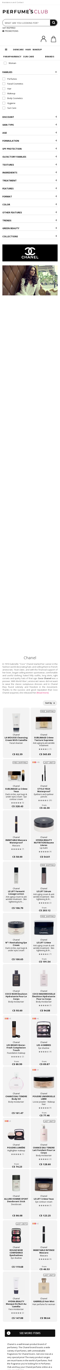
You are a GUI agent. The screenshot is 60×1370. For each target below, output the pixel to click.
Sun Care (9, 108)
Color (29, 204)
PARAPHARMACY (12, 56)
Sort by (50, 703)
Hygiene (8, 103)
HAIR (28, 49)
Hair (6, 88)
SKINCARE (18, 49)
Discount (29, 116)
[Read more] (43, 692)
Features (29, 188)
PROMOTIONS (10, 31)
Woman (10, 63)
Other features (29, 212)
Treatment (29, 180)
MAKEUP (37, 49)
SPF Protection (29, 148)
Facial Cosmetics (12, 83)
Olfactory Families (29, 156)
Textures (29, 164)
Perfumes (9, 78)
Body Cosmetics (12, 98)
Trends (29, 220)
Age (29, 132)
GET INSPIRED (9, 27)
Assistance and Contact (13, 2)
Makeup (8, 93)
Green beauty (29, 228)
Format (29, 196)
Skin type (29, 124)
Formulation (29, 140)
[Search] (53, 23)
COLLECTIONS (29, 236)
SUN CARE (28, 56)
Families (29, 72)
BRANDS (49, 56)
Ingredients (29, 172)
